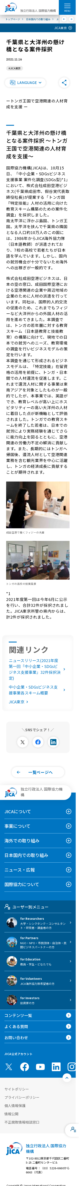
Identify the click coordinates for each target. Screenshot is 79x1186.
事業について (17, 826)
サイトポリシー (16, 1089)
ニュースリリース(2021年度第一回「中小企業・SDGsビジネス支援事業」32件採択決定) (38, 669)
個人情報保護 (14, 1105)
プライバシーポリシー (22, 1097)
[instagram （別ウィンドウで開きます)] (72, 1066)
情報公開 (11, 1113)
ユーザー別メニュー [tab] (26, 907)
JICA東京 (60, 28)
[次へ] (71, 19)
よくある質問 (16, 1026)
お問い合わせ (16, 1037)
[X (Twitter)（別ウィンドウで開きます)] (8, 1066)
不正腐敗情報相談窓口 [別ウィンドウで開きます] (22, 1122)
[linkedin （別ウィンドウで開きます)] (56, 1066)
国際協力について (21, 884)
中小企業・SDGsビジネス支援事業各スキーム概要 (38, 690)
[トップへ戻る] (67, 1077)
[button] (25, 82)
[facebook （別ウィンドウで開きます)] (24, 1066)
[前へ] (64, 19)
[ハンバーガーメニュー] (67, 6)
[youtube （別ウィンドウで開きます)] (40, 1067)
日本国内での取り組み (26, 855)
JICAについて (17, 811)
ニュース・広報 (19, 869)
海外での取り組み (22, 840)
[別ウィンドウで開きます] (22, 742)
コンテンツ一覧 (18, 1015)
